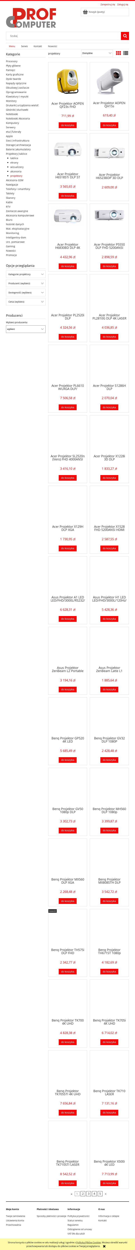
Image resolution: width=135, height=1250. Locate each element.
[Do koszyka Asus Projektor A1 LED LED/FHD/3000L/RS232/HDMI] (68, 619)
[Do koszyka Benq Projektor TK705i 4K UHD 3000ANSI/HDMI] (109, 1042)
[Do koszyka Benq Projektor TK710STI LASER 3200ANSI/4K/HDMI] (68, 1183)
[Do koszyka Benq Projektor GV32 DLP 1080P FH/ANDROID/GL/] (109, 760)
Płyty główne (13, 65)
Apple (9, 136)
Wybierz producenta (16, 322)
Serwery (10, 127)
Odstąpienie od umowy (80, 1229)
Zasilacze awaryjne (17, 211)
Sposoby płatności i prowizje (51, 1216)
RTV (8, 206)
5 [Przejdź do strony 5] (100, 1194)
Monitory (11, 101)
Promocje (11, 255)
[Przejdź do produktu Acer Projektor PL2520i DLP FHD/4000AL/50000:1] (68, 293)
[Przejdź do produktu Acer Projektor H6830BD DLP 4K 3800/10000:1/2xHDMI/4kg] (68, 223)
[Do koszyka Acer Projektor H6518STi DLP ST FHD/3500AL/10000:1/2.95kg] (68, 196)
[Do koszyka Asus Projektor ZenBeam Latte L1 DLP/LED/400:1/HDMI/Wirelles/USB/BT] (109, 689)
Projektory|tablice (16, 153)
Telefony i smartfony (18, 189)
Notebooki (12, 114)
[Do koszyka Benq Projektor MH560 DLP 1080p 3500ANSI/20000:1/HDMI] (109, 830)
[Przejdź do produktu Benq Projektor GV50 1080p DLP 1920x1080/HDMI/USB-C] (68, 787)
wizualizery (17, 167)
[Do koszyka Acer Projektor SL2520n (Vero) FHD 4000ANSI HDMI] (68, 478)
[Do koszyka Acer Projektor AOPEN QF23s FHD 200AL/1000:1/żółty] (68, 125)
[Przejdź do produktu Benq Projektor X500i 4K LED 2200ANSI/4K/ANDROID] (109, 1140)
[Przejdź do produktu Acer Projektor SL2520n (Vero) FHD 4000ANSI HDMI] (68, 434)
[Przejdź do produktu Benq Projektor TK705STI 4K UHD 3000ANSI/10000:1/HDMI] (68, 1069)
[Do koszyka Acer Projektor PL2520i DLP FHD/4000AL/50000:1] (68, 337)
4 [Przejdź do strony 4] (94, 1194)
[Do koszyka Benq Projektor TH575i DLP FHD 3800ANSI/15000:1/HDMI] (68, 972)
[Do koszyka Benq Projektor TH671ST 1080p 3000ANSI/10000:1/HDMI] (109, 972)
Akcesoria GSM (14, 180)
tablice (14, 158)
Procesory (11, 61)
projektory (16, 175)
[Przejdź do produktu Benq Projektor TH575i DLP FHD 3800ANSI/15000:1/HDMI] (68, 928)
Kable (9, 202)
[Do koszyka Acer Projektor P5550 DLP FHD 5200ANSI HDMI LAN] (109, 266)
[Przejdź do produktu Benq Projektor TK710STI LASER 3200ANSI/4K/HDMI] (68, 1140)
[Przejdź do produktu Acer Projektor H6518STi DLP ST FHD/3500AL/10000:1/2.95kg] (68, 152)
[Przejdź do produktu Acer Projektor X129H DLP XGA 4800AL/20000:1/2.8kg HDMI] (68, 505)
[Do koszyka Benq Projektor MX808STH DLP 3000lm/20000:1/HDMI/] (109, 901)
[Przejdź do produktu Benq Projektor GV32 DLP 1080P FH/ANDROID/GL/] (109, 716)
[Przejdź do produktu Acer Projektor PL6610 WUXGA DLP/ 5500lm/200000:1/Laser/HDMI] (68, 364)
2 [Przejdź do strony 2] (83, 1194)
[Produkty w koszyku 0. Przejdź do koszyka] (94, 11)
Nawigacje (12, 184)
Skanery (10, 197)
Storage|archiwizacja (18, 145)
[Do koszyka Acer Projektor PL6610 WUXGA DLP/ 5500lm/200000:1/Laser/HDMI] (68, 407)
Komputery (12, 123)
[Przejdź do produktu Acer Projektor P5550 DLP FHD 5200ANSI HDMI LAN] (109, 223)
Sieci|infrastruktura (17, 140)
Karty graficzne (15, 74)
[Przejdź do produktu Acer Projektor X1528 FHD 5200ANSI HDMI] (109, 505)
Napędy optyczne (16, 83)
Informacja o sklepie (108, 1216)
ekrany (14, 162)
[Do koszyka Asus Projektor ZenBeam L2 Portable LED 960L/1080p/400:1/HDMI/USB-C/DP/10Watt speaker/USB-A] (68, 689)
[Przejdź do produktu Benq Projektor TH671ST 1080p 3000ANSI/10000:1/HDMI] (109, 928)
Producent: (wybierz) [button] (19, 283)
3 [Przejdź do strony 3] (88, 1194)
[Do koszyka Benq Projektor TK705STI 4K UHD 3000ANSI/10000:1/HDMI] (68, 1113)
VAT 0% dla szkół (76, 1233)
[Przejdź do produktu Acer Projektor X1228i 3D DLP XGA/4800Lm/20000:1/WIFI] (109, 434)
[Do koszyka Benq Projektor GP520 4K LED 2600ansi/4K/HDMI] (68, 760)
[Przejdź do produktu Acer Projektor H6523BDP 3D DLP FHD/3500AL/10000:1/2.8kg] (109, 153)
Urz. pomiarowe (15, 242)
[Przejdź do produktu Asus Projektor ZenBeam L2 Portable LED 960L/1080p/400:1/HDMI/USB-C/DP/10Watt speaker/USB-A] (68, 646)
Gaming (10, 246)
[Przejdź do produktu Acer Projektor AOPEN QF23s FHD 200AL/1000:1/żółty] (68, 81)
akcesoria (15, 171)
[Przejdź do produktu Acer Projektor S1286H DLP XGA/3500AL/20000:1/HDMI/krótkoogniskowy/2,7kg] (109, 364)
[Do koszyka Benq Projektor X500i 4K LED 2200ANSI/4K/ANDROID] (109, 1183)
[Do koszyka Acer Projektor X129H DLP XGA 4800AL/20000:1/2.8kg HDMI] (68, 548)
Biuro (9, 219)
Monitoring (12, 233)
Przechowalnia (13, 1224)
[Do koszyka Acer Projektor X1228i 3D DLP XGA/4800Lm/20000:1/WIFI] (109, 478)
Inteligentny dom (16, 237)
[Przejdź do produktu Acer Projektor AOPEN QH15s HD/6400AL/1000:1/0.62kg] (109, 81)
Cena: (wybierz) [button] (16, 301)
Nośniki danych (15, 224)
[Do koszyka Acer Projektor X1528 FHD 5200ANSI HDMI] (109, 548)
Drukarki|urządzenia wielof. (22, 105)
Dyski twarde (13, 79)
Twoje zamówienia (15, 1216)
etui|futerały (13, 131)
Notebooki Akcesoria (18, 118)
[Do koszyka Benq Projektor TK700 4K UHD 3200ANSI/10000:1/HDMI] (68, 1042)
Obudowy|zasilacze (17, 87)
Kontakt (102, 1220)
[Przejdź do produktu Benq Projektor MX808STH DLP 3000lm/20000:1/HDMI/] (109, 858)
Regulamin (73, 1224)
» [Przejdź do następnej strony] (105, 1194)
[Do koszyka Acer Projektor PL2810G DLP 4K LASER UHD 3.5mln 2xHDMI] (109, 337)
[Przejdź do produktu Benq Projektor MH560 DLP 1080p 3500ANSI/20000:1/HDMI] (109, 787)
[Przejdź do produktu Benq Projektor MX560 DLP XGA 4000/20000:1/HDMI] (68, 858)
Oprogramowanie (16, 92)
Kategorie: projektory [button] (19, 274)
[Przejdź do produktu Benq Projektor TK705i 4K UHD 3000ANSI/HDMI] (109, 998)
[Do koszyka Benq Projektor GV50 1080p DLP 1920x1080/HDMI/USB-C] (68, 830)
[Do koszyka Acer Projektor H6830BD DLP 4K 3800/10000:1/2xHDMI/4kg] (68, 266)
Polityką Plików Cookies (88, 1242)
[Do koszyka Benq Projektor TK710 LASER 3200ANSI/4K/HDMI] (109, 1113)
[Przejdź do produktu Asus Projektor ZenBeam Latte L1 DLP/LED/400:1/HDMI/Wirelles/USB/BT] (109, 646)
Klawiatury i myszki (17, 96)
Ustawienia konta (15, 1220)
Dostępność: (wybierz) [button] (19, 292)
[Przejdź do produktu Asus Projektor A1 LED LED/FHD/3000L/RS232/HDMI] (68, 575)
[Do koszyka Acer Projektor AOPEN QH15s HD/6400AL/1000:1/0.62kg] (109, 125)
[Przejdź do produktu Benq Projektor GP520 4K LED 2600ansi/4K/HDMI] (68, 716)
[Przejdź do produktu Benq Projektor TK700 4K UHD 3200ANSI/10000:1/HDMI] (68, 998)
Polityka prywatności (78, 1216)
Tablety (10, 193)
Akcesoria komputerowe (20, 215)
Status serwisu (75, 1220)
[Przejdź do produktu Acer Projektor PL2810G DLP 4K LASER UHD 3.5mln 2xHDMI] (109, 293)
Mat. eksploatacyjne (17, 228)
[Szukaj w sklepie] (64, 36)
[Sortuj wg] (97, 53)
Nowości (11, 250)
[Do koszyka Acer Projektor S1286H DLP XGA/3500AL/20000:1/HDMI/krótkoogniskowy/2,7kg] (109, 407)
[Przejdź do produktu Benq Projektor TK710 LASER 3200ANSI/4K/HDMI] (109, 1069)
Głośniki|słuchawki (17, 109)
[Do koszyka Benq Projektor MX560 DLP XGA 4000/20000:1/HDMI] (68, 901)
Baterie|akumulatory (18, 149)
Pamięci (10, 70)
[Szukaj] (125, 36)
